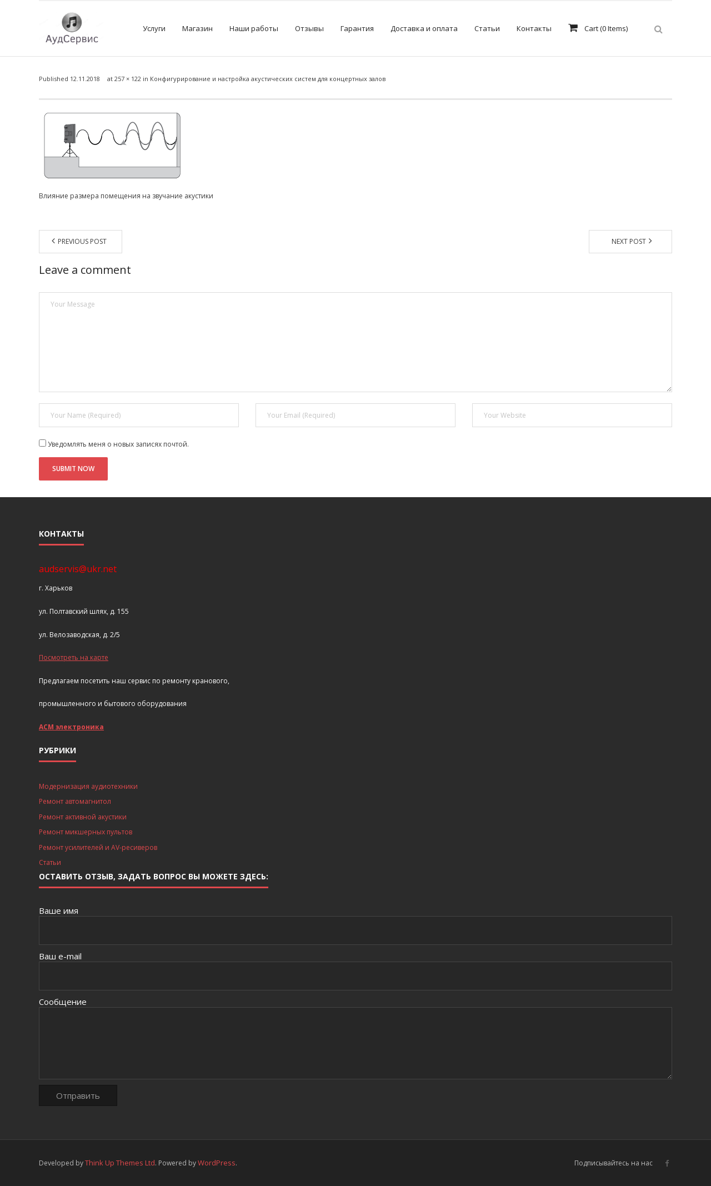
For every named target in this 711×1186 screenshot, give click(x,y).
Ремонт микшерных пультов (85, 832)
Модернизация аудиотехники (88, 786)
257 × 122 (127, 78)
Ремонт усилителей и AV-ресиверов (98, 847)
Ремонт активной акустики (83, 817)
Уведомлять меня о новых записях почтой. (118, 444)
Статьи (50, 862)
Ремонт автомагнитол (75, 801)
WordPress (217, 1163)
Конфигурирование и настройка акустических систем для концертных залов (267, 78)
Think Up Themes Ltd (120, 1163)
